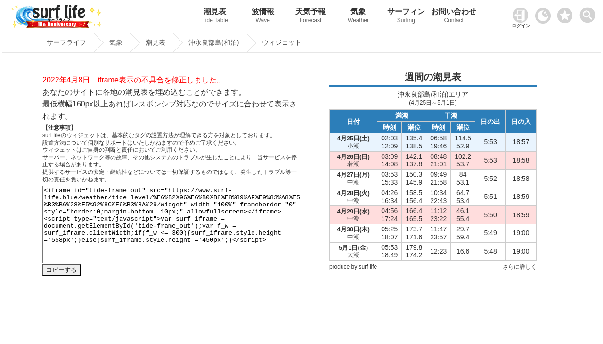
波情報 (262, 17)
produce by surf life (353, 266)
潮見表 (215, 17)
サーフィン (406, 17)
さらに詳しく (520, 266)
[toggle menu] (590, 12)
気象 (358, 17)
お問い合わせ (454, 17)
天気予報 (310, 17)
